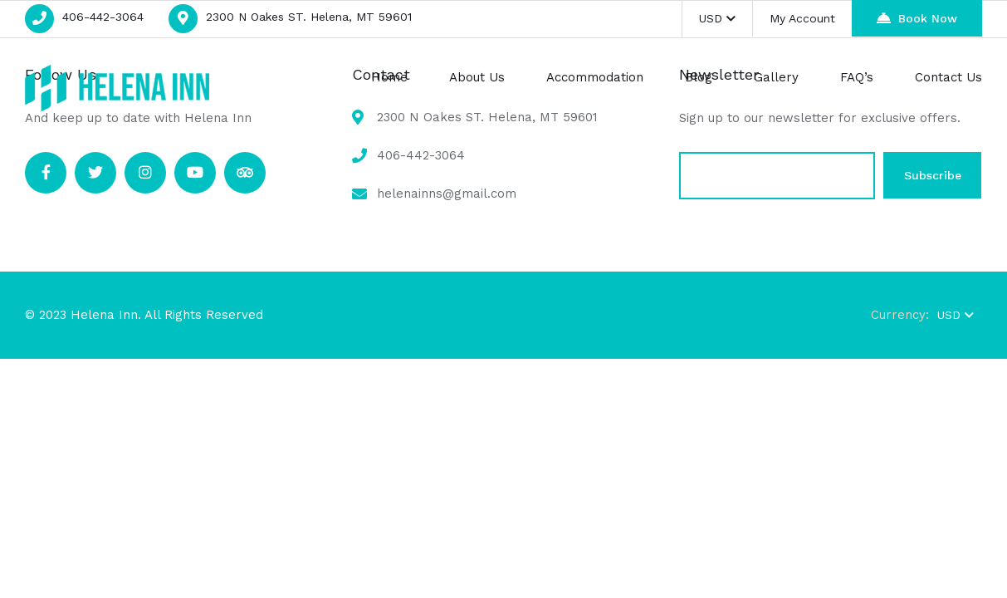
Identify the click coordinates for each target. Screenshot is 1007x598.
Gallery (776, 77)
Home (389, 77)
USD (717, 18)
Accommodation (594, 77)
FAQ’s (856, 77)
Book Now (917, 18)
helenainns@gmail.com (446, 193)
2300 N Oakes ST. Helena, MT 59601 (309, 16)
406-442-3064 (103, 16)
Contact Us (948, 77)
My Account (802, 18)
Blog (698, 77)
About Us (477, 77)
